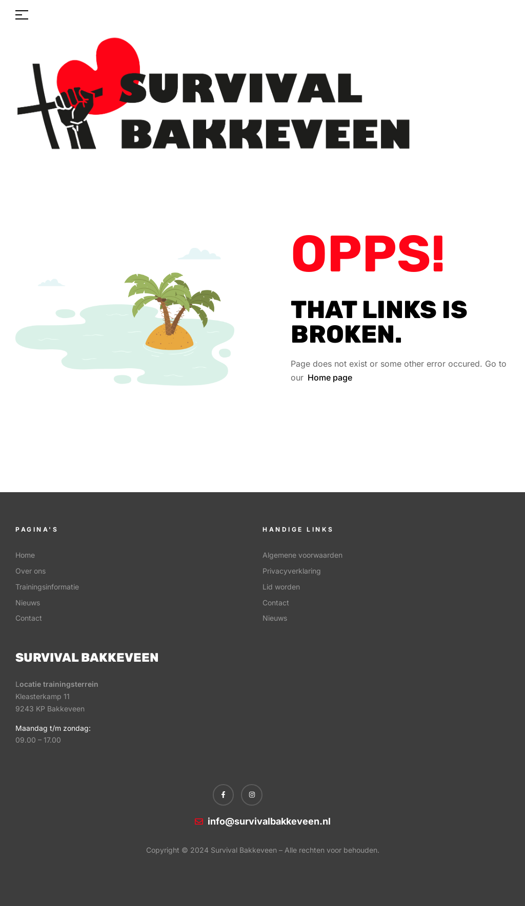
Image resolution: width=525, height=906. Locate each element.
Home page (330, 377)
